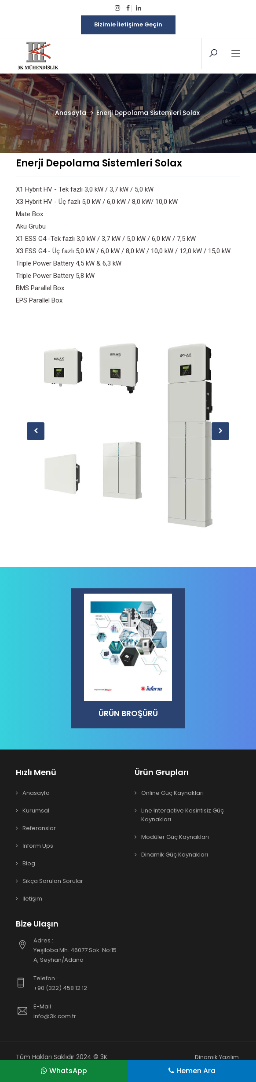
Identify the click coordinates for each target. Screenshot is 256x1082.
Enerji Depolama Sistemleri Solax (99, 163)
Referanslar (39, 828)
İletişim (32, 898)
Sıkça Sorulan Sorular (52, 881)
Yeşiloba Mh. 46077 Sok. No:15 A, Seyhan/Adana (77, 950)
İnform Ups (37, 846)
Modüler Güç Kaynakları (175, 837)
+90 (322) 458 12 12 (77, 983)
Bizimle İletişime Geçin (128, 24)
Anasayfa (36, 793)
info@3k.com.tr (77, 1011)
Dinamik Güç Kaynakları (174, 854)
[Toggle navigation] (235, 54)
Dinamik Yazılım (217, 1057)
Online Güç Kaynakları (172, 793)
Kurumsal (35, 810)
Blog (28, 863)
